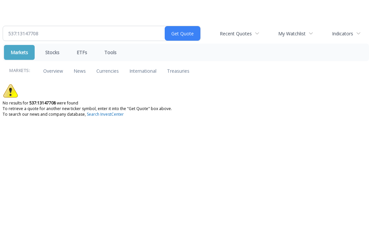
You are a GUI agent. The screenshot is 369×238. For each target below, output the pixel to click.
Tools (110, 52)
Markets (19, 52)
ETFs (82, 52)
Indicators (342, 33)
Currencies (107, 71)
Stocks (52, 52)
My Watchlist (292, 33)
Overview (53, 71)
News (80, 71)
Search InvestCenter (105, 114)
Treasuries (178, 71)
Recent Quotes (236, 33)
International (142, 71)
